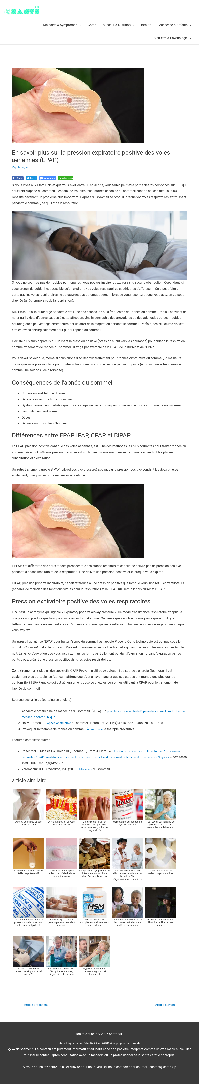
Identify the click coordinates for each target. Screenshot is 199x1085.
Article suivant (165, 1005)
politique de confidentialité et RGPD (84, 1044)
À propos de (95, 729)
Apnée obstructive (60, 723)
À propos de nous (127, 1044)
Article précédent (35, 1005)
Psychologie (20, 167)
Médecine (86, 769)
